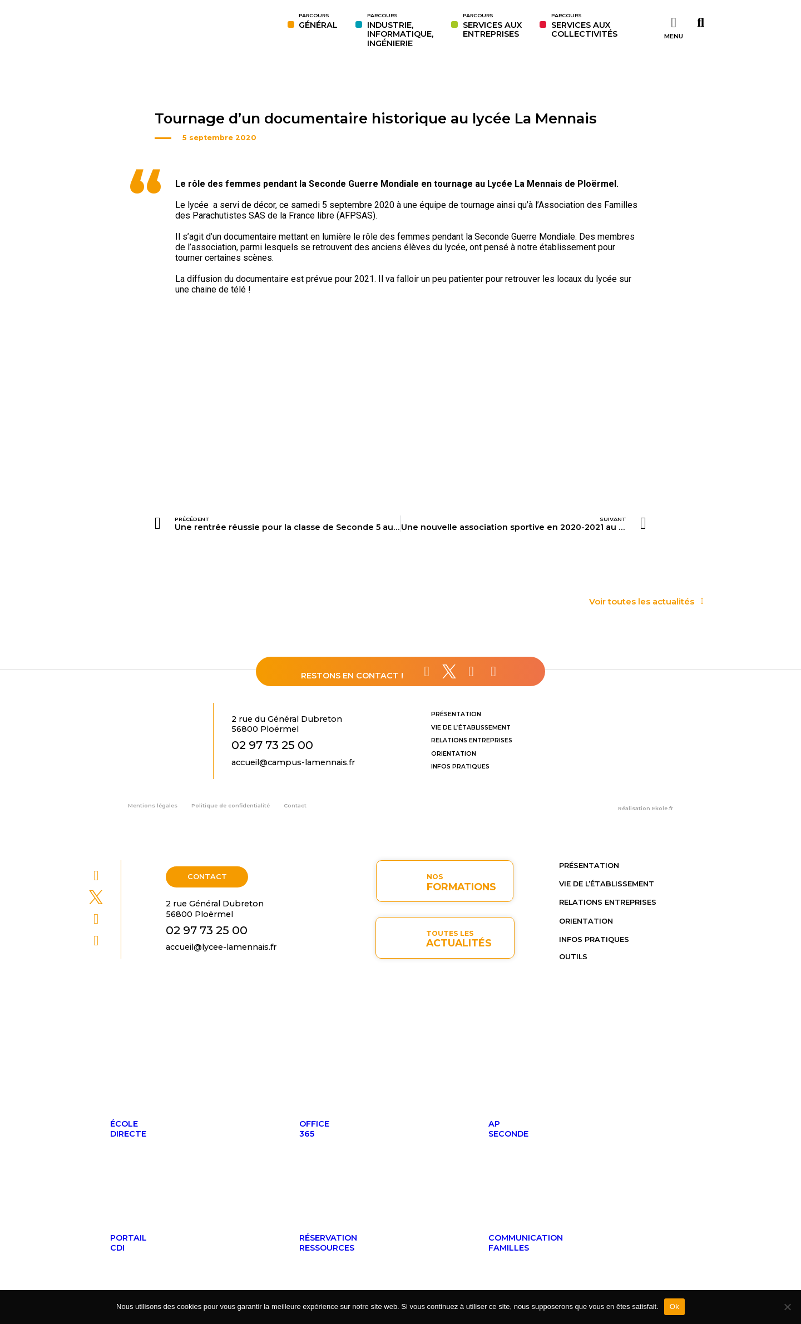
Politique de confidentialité (230, 805)
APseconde (508, 1129)
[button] (700, 22)
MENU (673, 36)
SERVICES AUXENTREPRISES (492, 25)
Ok (674, 1306)
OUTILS (573, 957)
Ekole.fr (662, 808)
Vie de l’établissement (471, 727)
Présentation (456, 714)
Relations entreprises (471, 740)
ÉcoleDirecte (128, 1129)
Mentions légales (152, 805)
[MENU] (674, 22)
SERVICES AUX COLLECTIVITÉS (584, 25)
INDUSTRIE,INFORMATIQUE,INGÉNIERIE (400, 30)
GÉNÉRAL (318, 21)
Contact (295, 805)
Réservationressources (328, 1243)
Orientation (453, 753)
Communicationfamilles (525, 1243)
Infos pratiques (460, 766)
